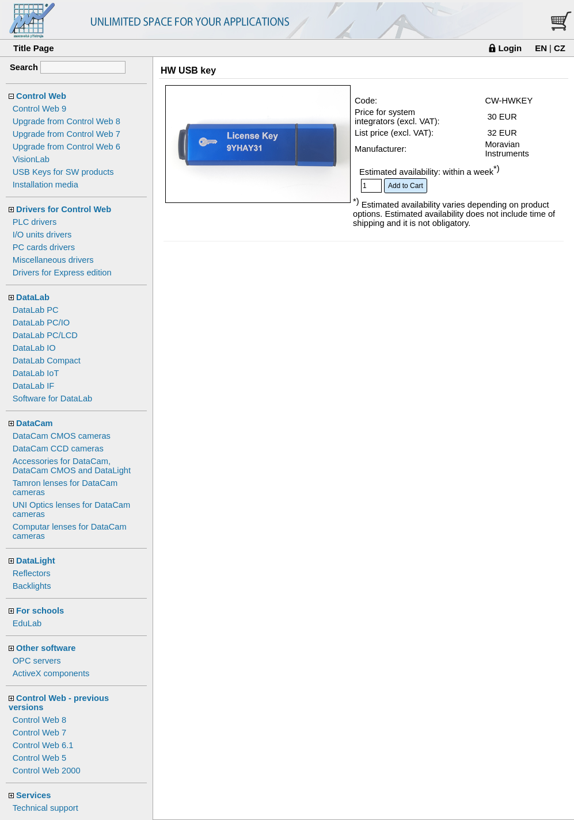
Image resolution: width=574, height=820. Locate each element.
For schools (40, 610)
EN (541, 48)
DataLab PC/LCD (45, 335)
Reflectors (32, 573)
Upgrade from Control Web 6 (66, 146)
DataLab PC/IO (41, 322)
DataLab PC (36, 310)
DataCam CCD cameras (58, 448)
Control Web (41, 96)
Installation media (45, 184)
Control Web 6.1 (43, 745)
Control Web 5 (39, 757)
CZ (559, 48)
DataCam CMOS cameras (62, 435)
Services (33, 795)
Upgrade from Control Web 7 (66, 134)
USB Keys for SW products (63, 172)
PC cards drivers (44, 247)
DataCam (34, 423)
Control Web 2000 (47, 770)
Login (510, 48)
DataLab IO (34, 347)
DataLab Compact (47, 360)
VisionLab (31, 159)
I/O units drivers (42, 234)
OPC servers (37, 660)
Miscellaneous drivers (53, 260)
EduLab (27, 623)
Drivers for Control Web (63, 209)
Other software (45, 648)
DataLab (33, 297)
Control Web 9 (39, 108)
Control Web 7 (39, 732)
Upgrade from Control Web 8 (66, 121)
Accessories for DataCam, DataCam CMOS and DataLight (72, 466)
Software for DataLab (53, 398)
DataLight (35, 560)
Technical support (45, 808)
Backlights (32, 586)
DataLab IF (34, 385)
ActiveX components (51, 673)
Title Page (33, 48)
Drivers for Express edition (62, 272)
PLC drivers (35, 222)
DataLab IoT (36, 373)
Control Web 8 (39, 720)
